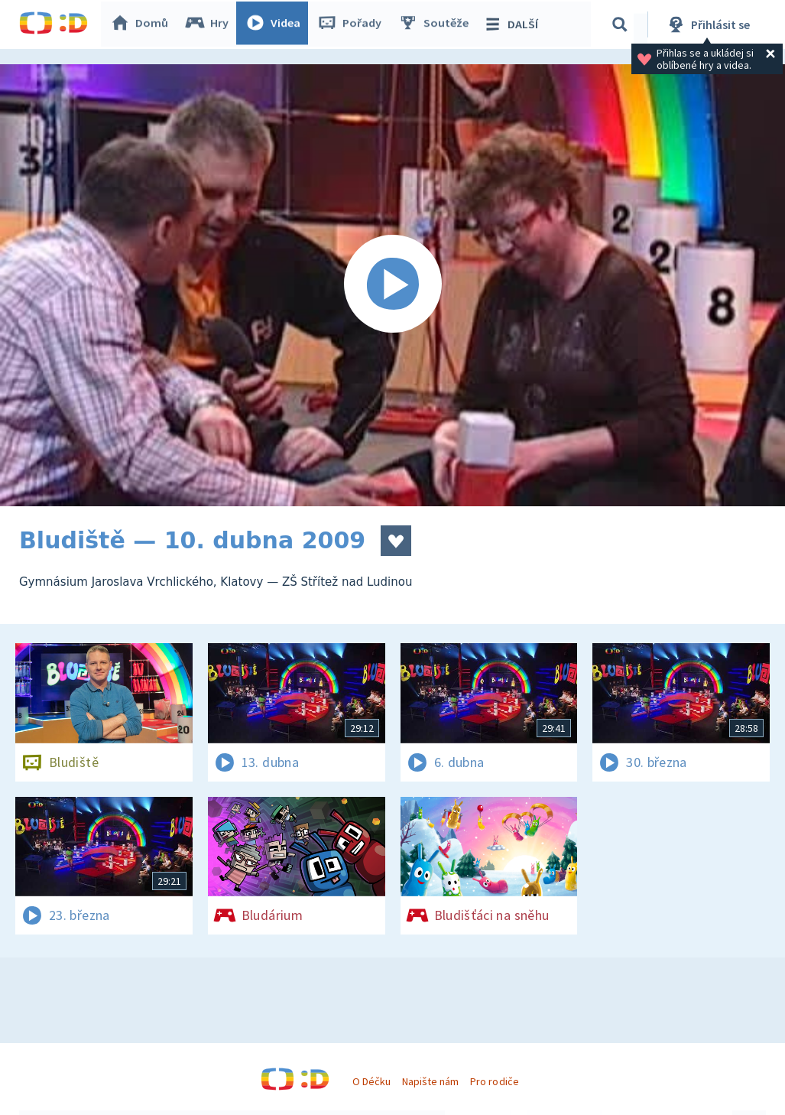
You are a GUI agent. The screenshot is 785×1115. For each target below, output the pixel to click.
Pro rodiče (494, 1081)
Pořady (352, 24)
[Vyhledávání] (622, 24)
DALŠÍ (513, 24)
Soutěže (436, 24)
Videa (276, 24)
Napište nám (430, 1081)
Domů (142, 24)
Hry (209, 24)
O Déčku (371, 1081)
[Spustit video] (392, 285)
